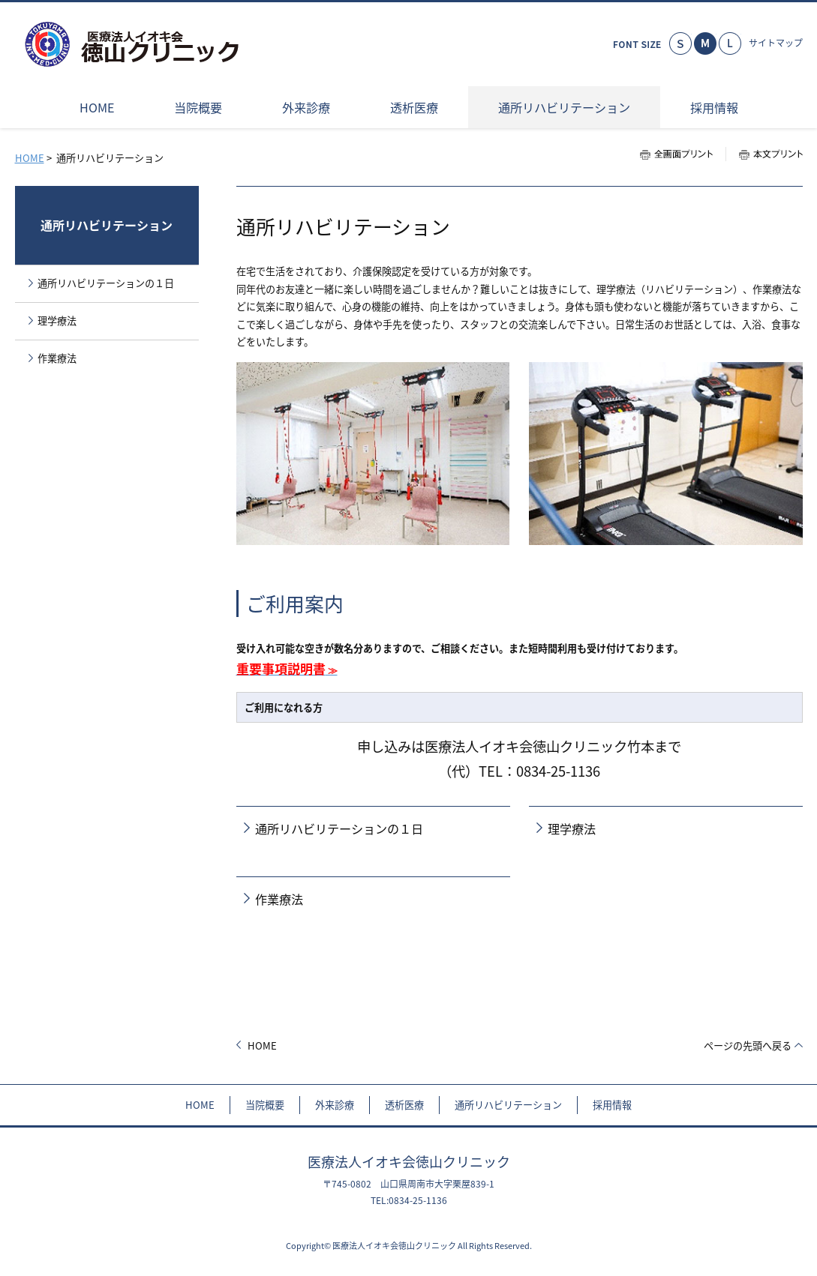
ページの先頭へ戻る (747, 1045)
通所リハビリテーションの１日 (339, 828)
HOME (29, 158)
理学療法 (572, 828)
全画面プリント (682, 154)
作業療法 (279, 899)
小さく (680, 43)
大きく (730, 43)
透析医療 (404, 1105)
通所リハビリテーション (107, 225)
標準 (705, 43)
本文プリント (764, 154)
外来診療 (334, 1105)
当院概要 (264, 1105)
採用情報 (612, 1105)
